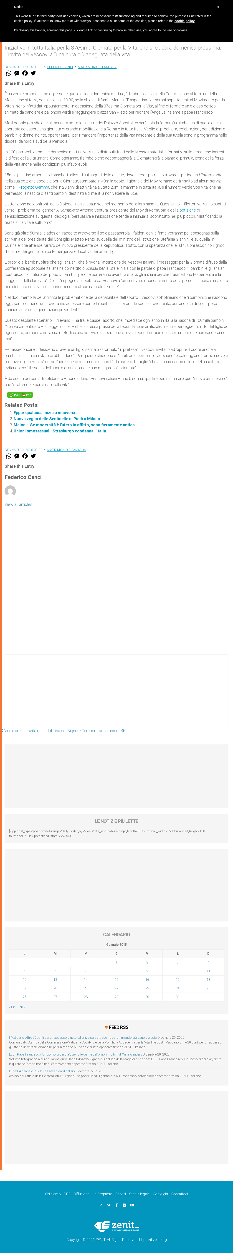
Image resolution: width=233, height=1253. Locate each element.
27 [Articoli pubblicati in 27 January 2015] (55, 997)
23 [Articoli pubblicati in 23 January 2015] (147, 988)
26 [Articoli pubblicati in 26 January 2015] (24, 997)
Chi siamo (53, 1194)
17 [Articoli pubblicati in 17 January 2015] (178, 979)
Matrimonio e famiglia (97, 67)
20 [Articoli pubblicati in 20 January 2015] (55, 988)
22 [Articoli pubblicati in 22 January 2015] (116, 988)
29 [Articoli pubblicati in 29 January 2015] (116, 997)
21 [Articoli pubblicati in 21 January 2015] (86, 988)
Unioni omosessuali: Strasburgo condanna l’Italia (60, 431)
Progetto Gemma (33, 187)
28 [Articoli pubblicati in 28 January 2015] (86, 997)
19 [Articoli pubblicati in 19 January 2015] (24, 988)
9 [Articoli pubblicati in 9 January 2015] (147, 971)
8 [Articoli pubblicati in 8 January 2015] (116, 971)
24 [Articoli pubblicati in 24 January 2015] (178, 988)
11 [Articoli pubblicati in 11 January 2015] (208, 971)
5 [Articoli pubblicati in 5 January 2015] (24, 971)
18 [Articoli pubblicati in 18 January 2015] (208, 979)
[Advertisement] (116, 693)
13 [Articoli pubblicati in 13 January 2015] (55, 979)
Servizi (120, 1194)
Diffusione (81, 1194)
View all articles (18, 504)
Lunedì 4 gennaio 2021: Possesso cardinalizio (42, 1071)
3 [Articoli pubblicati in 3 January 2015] (178, 962)
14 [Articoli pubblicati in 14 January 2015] (86, 979)
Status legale (139, 1194)
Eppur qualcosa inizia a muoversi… (46, 412)
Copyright (160, 1194)
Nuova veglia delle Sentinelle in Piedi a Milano (57, 418)
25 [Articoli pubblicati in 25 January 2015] (208, 988)
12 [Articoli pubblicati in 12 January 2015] (24, 979)
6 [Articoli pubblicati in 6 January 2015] (55, 971)
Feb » (21, 1007)
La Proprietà (102, 1194)
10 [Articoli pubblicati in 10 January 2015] (178, 971)
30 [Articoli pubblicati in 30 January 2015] (147, 997)
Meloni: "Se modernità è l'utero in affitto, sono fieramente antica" (75, 424)
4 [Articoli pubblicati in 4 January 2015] (208, 962)
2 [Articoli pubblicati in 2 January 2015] (147, 962)
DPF (67, 1194)
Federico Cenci (60, 67)
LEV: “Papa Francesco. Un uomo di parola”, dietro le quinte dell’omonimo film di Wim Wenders (75, 1054)
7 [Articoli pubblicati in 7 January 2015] (86, 971)
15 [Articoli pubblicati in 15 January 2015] (116, 979)
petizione (188, 210)
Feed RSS (118, 1027)
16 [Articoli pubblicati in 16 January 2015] (147, 979)
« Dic (12, 1007)
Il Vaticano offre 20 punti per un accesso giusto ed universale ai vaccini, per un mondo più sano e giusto (83, 1037)
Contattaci (179, 1194)
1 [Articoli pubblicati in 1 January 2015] (116, 962)
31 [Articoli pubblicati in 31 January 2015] (178, 997)
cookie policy (185, 21)
